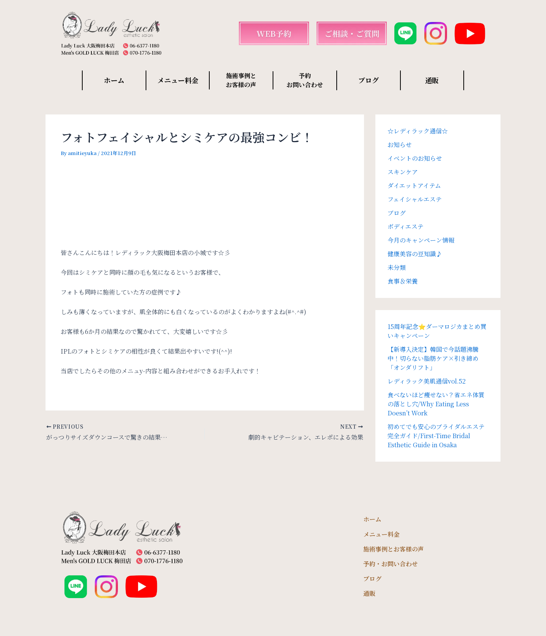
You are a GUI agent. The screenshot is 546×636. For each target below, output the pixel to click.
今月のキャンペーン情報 (421, 240)
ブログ (368, 80)
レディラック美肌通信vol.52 (427, 381)
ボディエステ (406, 226)
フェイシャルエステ (415, 199)
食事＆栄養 (403, 281)
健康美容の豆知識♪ (415, 253)
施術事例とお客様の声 (393, 549)
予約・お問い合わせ (390, 563)
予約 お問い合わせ (305, 80)
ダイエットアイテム (414, 185)
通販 (432, 80)
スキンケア (403, 172)
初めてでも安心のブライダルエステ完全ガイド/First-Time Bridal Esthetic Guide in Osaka (436, 435)
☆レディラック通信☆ (418, 131)
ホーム (114, 80)
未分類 (397, 267)
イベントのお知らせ (415, 158)
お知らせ (400, 144)
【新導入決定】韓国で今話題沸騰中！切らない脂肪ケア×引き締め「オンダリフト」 (433, 358)
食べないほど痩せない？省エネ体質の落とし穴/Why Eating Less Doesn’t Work (436, 403)
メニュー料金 (177, 80)
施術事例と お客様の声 (241, 80)
